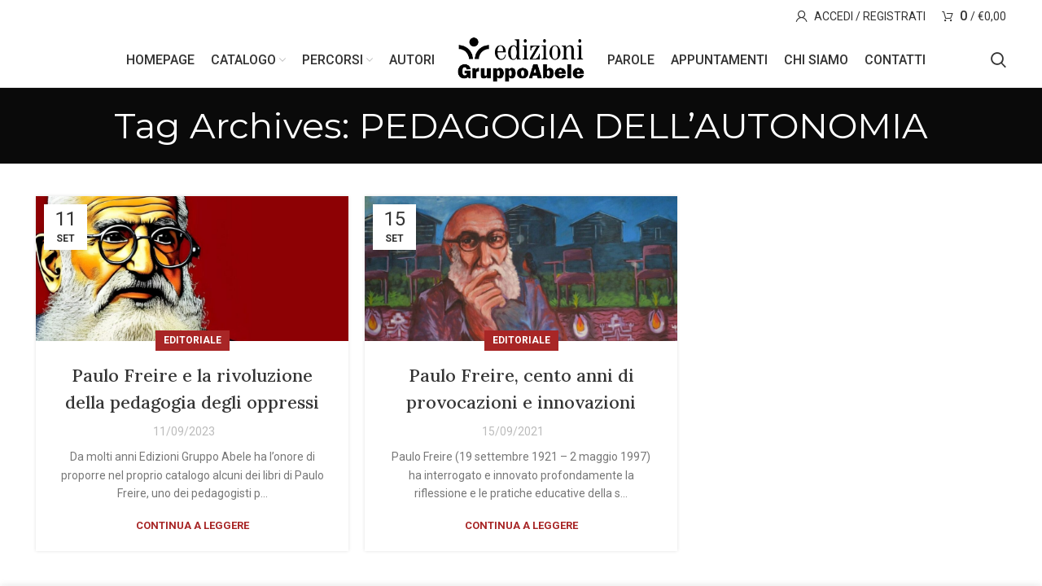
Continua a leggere (192, 563)
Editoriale (192, 350)
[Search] (998, 65)
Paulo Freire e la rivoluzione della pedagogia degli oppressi (192, 412)
